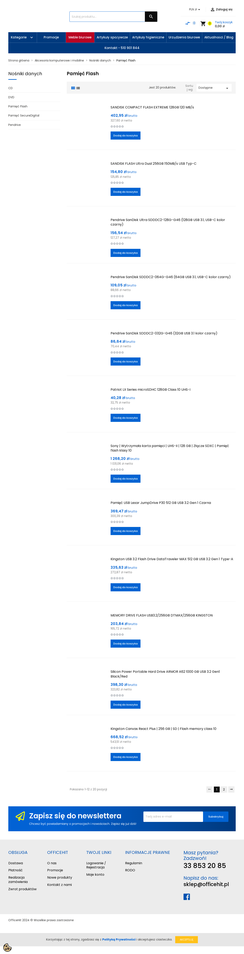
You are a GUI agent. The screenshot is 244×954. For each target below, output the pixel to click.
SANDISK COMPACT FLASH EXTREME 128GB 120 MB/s (152, 107)
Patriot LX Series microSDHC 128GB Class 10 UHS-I (150, 389)
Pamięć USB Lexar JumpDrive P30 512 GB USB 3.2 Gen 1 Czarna (161, 502)
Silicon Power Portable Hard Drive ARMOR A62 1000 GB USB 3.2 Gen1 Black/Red (165, 674)
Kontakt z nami (59, 884)
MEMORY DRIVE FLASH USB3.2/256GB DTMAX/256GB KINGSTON (162, 615)
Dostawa (15, 863)
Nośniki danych (25, 74)
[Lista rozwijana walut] (195, 9)
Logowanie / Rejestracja (96, 865)
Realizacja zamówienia (18, 879)
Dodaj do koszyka (125, 136)
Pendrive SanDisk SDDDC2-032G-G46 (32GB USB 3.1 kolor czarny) (164, 333)
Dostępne (214, 88)
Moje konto (95, 874)
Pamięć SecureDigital (23, 115)
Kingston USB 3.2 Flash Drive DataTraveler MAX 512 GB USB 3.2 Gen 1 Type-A (172, 559)
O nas (52, 863)
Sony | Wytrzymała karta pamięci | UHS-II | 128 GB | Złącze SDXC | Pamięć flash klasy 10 (170, 448)
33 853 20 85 (205, 865)
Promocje (55, 870)
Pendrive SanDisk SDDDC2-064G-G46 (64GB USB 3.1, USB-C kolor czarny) (171, 277)
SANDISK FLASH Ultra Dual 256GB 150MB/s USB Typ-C (153, 163)
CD (10, 88)
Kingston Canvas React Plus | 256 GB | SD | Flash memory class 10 (163, 728)
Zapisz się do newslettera (75, 816)
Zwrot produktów (22, 889)
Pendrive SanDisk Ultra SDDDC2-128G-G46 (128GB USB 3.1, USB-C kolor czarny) (168, 222)
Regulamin (133, 863)
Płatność (15, 870)
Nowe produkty (59, 877)
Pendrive (14, 125)
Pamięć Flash (17, 106)
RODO (130, 870)
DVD (11, 97)
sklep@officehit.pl (206, 884)
